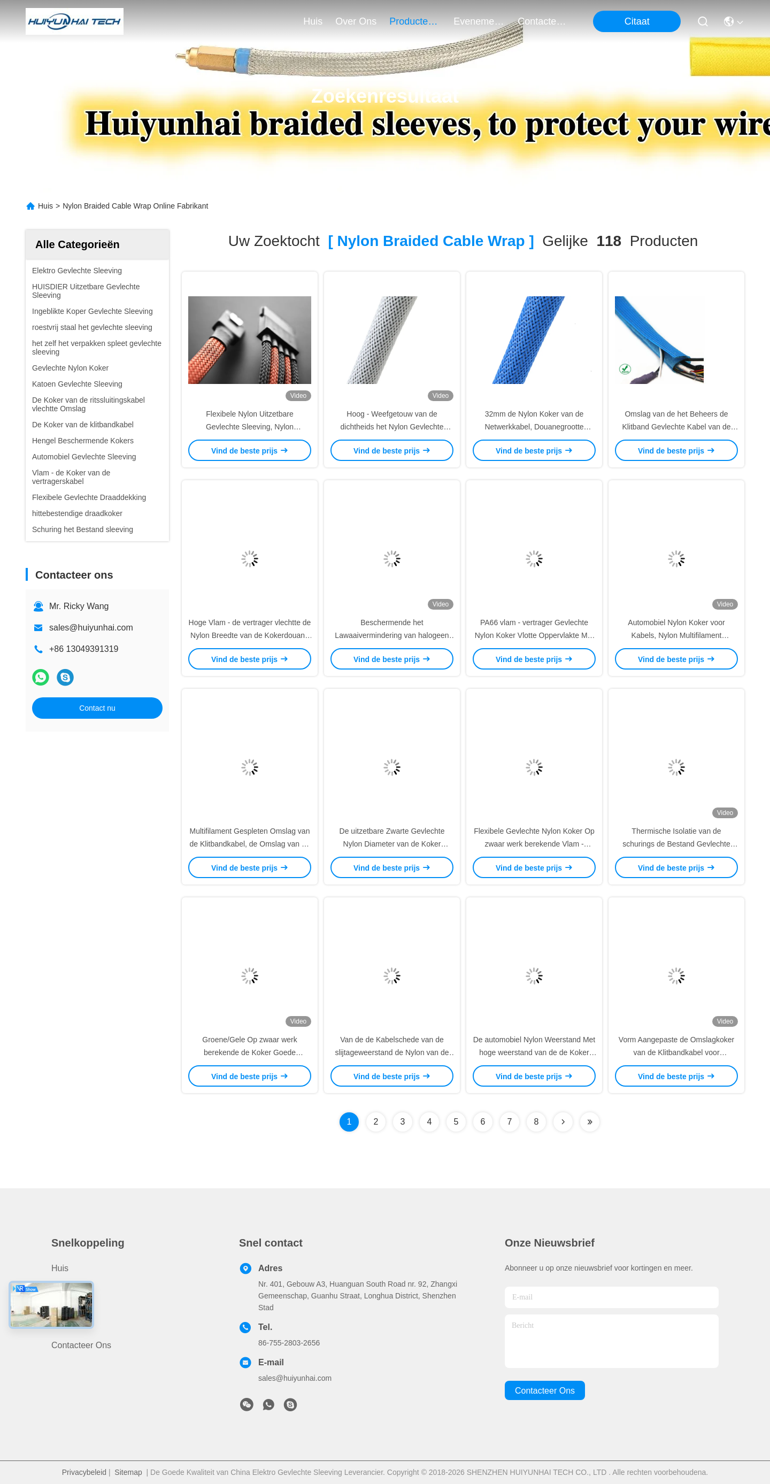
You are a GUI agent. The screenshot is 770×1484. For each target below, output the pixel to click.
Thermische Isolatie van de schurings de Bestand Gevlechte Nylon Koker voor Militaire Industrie (676, 844)
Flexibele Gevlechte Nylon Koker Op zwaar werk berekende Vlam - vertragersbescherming (534, 844)
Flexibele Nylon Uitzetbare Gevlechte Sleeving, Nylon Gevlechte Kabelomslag (250, 427)
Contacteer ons (81, 1345)
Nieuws (65, 1326)
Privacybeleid (84, 1472)
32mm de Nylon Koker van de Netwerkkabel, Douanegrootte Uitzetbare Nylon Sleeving (533, 427)
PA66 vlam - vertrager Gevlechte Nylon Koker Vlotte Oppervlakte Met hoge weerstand (534, 635)
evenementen (479, 21)
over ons (355, 21)
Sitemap (128, 1472)
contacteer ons (543, 21)
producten (415, 21)
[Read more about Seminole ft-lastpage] (589, 1122)
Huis (312, 21)
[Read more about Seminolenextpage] (563, 1122)
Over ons (69, 1306)
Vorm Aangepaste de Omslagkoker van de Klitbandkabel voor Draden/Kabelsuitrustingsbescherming (678, 1052)
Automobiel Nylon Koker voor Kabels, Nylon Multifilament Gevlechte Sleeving (676, 635)
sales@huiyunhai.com (91, 627)
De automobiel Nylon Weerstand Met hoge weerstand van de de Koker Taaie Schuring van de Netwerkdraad (534, 1052)
